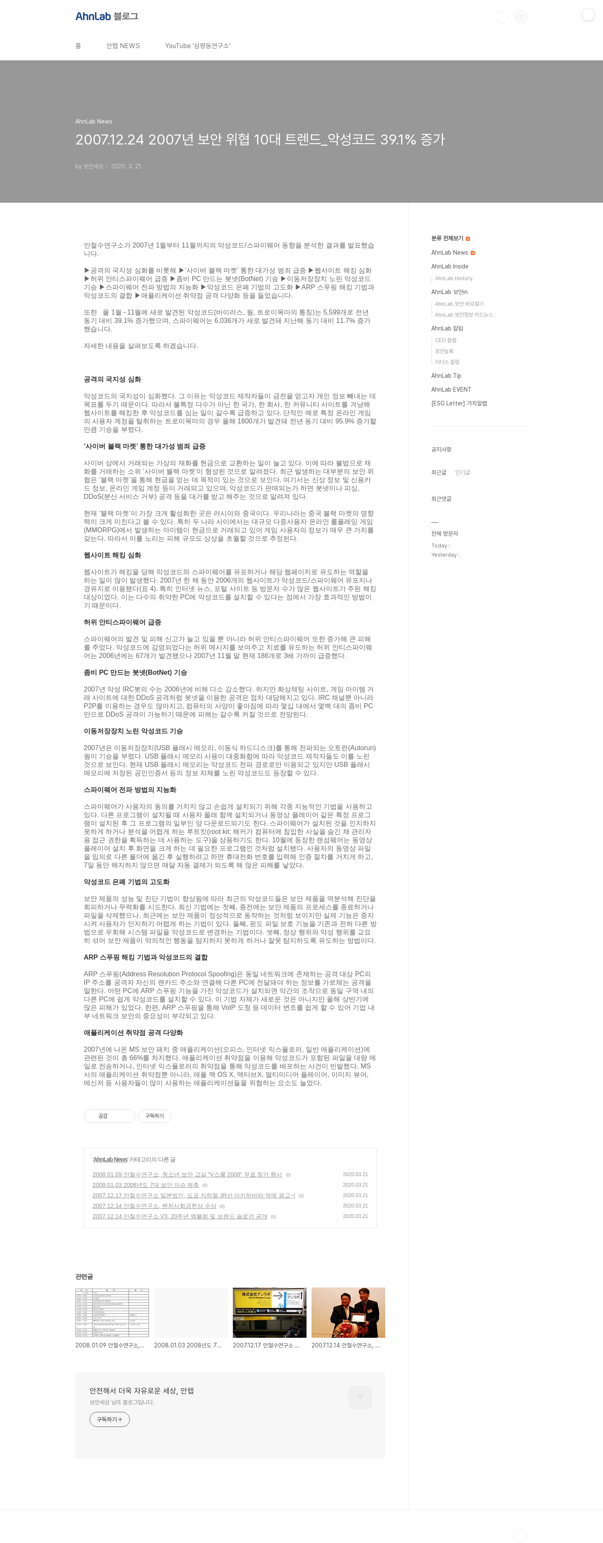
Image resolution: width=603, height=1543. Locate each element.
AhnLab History (454, 278)
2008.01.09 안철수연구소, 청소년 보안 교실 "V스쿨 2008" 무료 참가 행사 (187, 1174)
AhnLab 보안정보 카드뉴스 (464, 315)
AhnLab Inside (450, 266)
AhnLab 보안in (449, 292)
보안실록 (444, 351)
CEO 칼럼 (445, 340)
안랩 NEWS (123, 46)
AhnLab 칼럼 (447, 328)
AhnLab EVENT (451, 389)
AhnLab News (110, 1159)
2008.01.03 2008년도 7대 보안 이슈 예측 (146, 1185)
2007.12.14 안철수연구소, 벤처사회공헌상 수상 (154, 1205)
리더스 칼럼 (447, 362)
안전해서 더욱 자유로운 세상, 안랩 (142, 1390)
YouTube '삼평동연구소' (197, 46)
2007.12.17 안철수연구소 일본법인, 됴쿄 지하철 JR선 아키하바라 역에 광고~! (194, 1195)
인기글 (462, 472)
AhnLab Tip (446, 375)
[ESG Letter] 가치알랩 (459, 403)
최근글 (438, 472)
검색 (501, 16)
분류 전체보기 (450, 238)
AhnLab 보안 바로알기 (459, 304)
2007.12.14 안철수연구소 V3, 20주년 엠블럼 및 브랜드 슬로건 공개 (180, 1216)
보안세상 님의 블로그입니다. (122, 1402)
